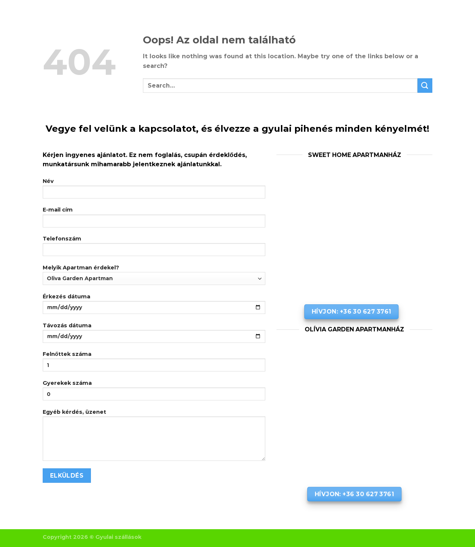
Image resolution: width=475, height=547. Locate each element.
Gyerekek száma (154, 393)
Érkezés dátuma (154, 306)
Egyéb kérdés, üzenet (154, 437)
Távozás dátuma (154, 335)
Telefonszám (154, 248)
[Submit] (424, 85)
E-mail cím (154, 219)
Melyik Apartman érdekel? (154, 274)
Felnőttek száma (154, 364)
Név (154, 191)
